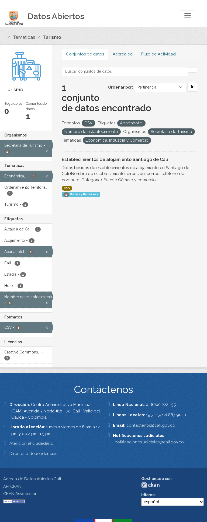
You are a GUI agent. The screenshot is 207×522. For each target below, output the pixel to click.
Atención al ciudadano (31, 443)
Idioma (148, 495)
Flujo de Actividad (158, 54)
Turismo (52, 37)
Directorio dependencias (33, 453)
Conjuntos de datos (85, 54)
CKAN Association (20, 493)
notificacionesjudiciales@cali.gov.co (149, 442)
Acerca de (123, 54)
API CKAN (12, 486)
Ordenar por (120, 87)
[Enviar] (192, 70)
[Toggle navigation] (187, 15)
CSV (67, 188)
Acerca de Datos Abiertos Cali (32, 479)
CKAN (150, 485)
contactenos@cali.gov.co (150, 425)
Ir (192, 87)
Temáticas (24, 37)
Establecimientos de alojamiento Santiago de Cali (115, 159)
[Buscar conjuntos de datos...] (125, 71)
